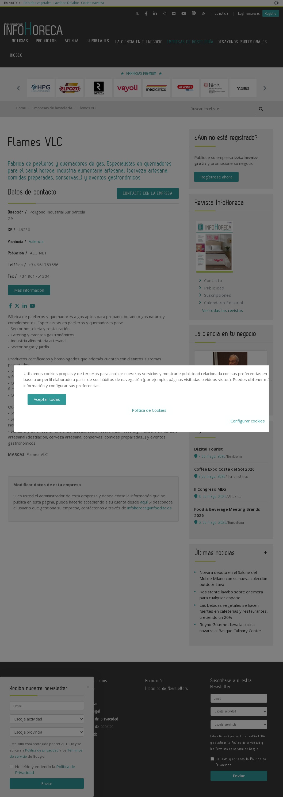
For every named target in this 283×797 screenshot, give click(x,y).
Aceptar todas (47, 399)
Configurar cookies (248, 421)
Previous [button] (18, 88)
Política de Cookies (149, 410)
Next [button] (264, 88)
